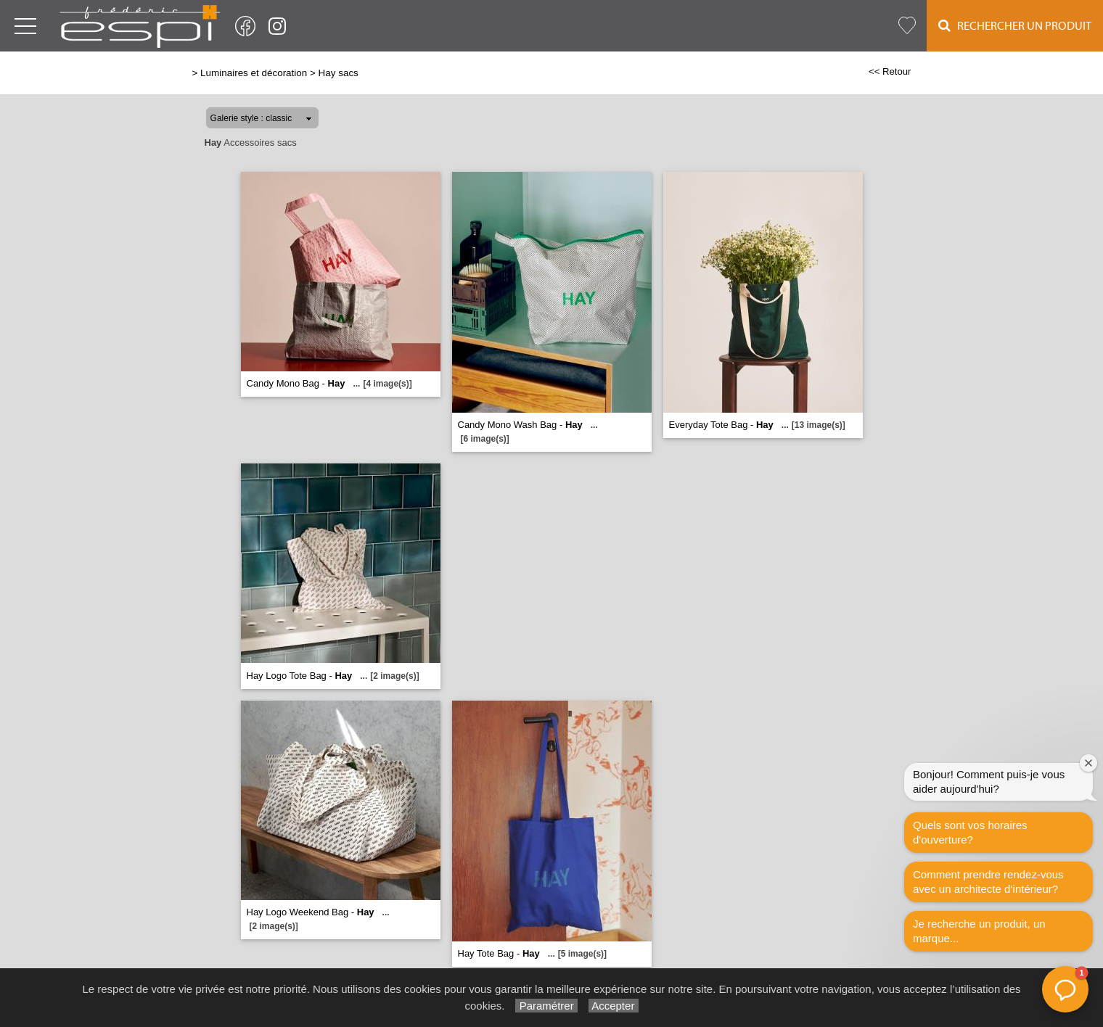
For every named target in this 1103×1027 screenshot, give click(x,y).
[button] (1065, 989)
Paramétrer (546, 1005)
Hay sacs (338, 72)
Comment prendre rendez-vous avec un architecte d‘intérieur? (988, 881)
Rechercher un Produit (1014, 26)
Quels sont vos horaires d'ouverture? (970, 832)
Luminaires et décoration (253, 72)
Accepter (613, 1005)
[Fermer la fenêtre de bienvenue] (1088, 763)
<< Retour (890, 71)
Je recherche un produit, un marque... (979, 930)
